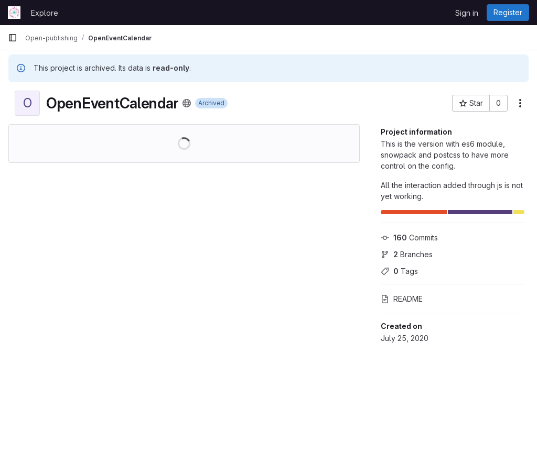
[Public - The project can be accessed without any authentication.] (186, 103)
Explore (44, 12)
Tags (399, 271)
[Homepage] (14, 12)
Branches (407, 254)
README (402, 298)
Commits (409, 237)
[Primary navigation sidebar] (12, 37)
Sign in (466, 12)
